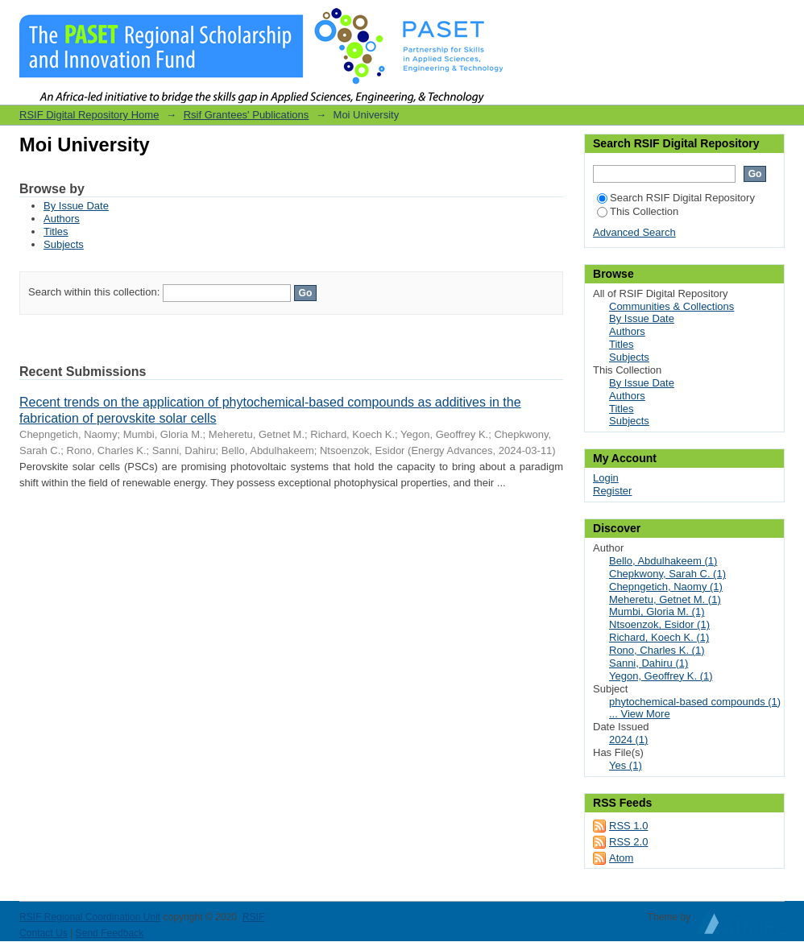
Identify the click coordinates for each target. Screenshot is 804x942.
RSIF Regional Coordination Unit (89, 917)
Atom (621, 858)
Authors (62, 219)
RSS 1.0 (628, 826)
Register (612, 491)
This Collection (637, 211)
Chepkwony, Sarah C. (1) (667, 574)
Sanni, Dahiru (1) (648, 663)
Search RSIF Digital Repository (676, 198)
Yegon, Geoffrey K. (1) (661, 676)
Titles (56, 231)
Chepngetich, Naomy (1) (666, 586)
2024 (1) (628, 739)
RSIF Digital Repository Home (89, 115)
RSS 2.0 (628, 842)
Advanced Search (634, 232)
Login (772, 20)
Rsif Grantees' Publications (246, 115)
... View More (639, 714)
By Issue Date (76, 206)
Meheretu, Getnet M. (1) (665, 599)
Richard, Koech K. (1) (659, 637)
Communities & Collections (671, 306)
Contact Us (43, 933)
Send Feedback (110, 933)
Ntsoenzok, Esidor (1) (659, 624)
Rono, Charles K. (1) (657, 650)
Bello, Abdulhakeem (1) (663, 561)
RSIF (253, 917)
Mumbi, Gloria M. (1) (656, 611)
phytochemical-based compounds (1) (695, 702)
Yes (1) (625, 765)
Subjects (64, 244)
